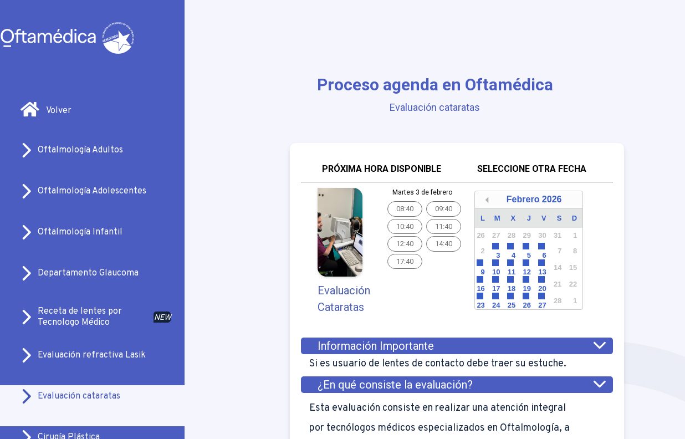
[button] (487, 200)
